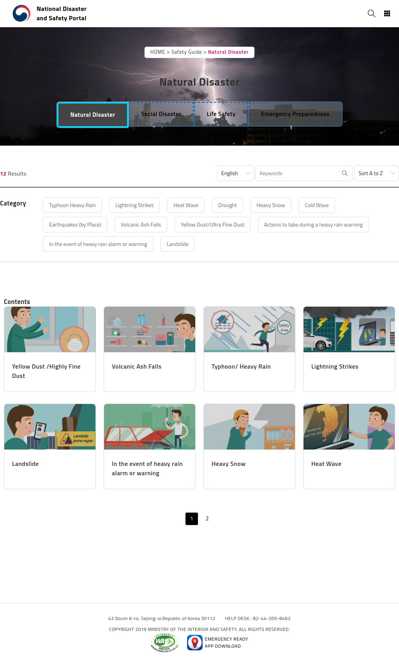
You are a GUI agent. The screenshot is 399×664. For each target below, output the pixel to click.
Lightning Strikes (134, 205)
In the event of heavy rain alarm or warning (98, 244)
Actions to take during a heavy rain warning (313, 224)
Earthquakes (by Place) (75, 224)
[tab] (92, 115)
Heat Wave (185, 205)
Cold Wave (316, 205)
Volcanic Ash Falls (141, 224)
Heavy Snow (271, 205)
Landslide (178, 244)
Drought (227, 205)
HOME (157, 52)
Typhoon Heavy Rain (72, 205)
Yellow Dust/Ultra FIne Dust (212, 224)
